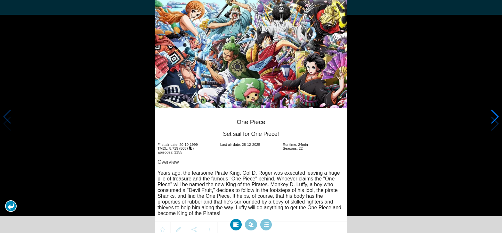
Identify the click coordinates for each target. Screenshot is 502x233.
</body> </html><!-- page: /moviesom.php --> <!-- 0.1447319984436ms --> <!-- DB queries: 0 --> (251, 116)
